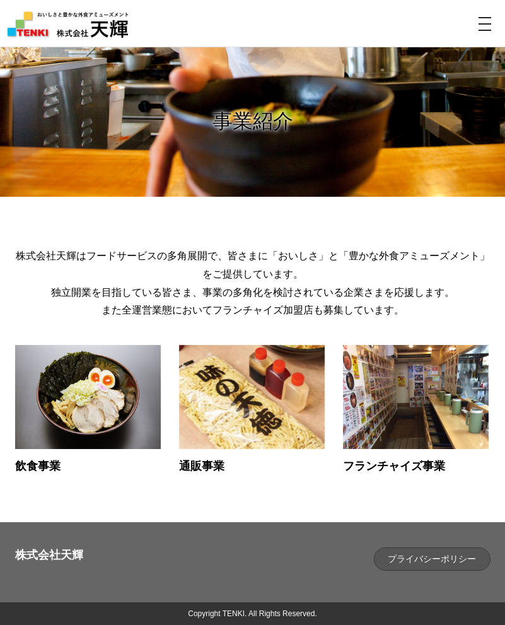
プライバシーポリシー (432, 559)
